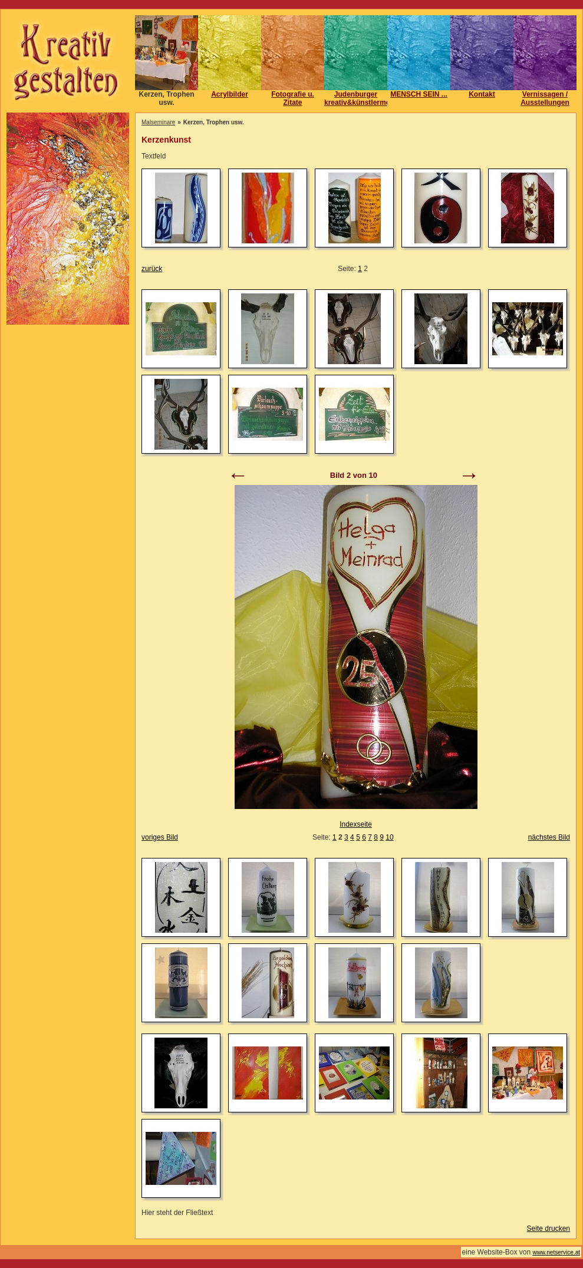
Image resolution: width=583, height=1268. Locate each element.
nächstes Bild (549, 837)
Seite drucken (548, 1228)
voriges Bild (159, 837)
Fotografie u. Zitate (292, 98)
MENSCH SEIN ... (418, 94)
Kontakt (482, 94)
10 (389, 837)
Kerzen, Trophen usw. (166, 98)
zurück (151, 269)
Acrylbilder (229, 94)
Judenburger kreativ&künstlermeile (361, 98)
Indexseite (356, 824)
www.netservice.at (556, 1252)
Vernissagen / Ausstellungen (545, 98)
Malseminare (158, 122)
